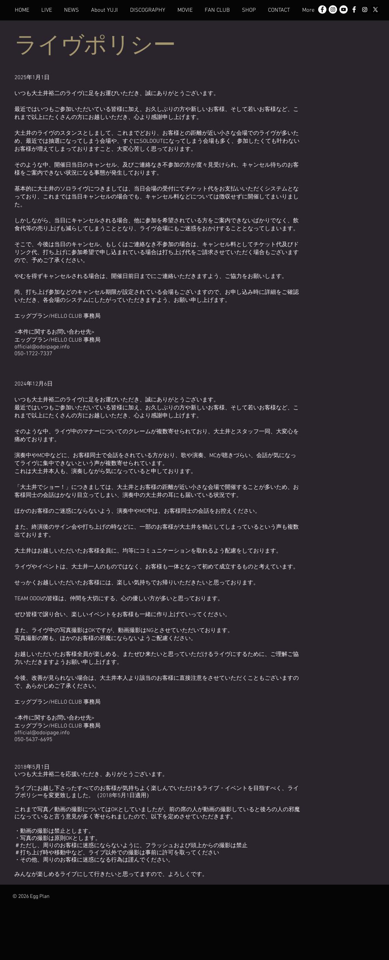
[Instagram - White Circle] (333, 9)
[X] (375, 9)
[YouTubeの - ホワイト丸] (343, 9)
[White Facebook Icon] (354, 9)
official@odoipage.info (42, 346)
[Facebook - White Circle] (322, 9)
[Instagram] (365, 9)
